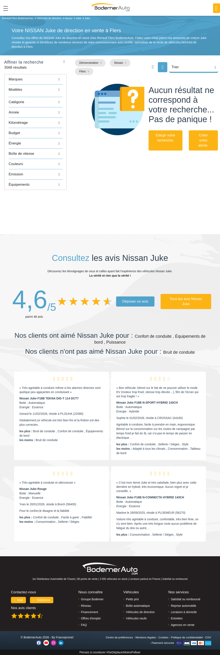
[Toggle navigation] (4, 8)
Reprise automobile (183, 605)
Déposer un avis (135, 301)
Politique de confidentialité (187, 637)
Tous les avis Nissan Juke (186, 301)
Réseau (86, 605)
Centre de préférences (119, 637)
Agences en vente (183, 625)
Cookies (163, 637)
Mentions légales (145, 637)
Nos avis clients (23, 608)
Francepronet (64, 637)
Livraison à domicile (184, 612)
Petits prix (132, 599)
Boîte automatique (138, 605)
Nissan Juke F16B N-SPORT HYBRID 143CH (147, 402)
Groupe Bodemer (92, 599)
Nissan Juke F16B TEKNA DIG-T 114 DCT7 (49, 398)
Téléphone (41, 600)
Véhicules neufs (136, 618)
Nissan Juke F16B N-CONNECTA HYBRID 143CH (150, 497)
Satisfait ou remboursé (185, 599)
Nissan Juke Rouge (33, 489)
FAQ (84, 625)
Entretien (177, 618)
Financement (89, 612)
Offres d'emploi (91, 618)
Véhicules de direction (140, 612)
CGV (208, 637)
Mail (18, 600)
